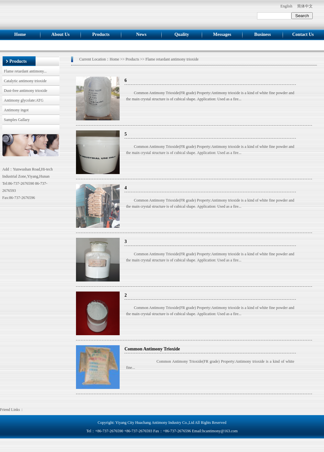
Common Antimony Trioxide (152, 349)
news (141, 34)
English (286, 6)
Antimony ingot (16, 110)
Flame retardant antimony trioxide (172, 59)
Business (262, 34)
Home (20, 34)
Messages (222, 34)
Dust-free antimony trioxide (25, 90)
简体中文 (305, 6)
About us (60, 34)
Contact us (303, 34)
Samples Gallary (17, 119)
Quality (181, 34)
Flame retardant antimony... (25, 71)
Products (100, 34)
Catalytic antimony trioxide (25, 81)
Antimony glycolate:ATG (23, 100)
